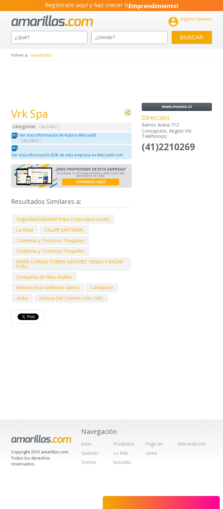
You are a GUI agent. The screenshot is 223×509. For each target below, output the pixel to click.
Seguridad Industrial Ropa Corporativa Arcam (63, 219)
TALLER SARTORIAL (64, 230)
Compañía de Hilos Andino (44, 277)
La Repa (25, 230)
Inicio (86, 444)
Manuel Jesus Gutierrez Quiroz (48, 287)
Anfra (22, 298)
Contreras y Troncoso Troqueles (51, 240)
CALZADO (48, 126)
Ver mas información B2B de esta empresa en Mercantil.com (67, 155)
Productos (123, 444)
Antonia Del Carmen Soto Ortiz (71, 298)
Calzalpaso (101, 287)
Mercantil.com (192, 444)
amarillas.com (52, 21)
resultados (41, 55)
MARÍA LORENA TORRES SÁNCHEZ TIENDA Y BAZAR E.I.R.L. (70, 264)
